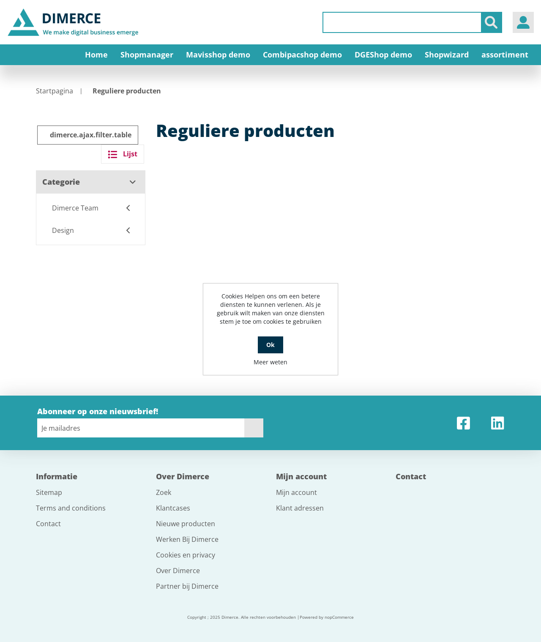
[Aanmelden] (140, 427)
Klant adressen (300, 508)
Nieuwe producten (185, 523)
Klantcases (173, 508)
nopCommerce (339, 617)
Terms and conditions (71, 508)
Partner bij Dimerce (187, 586)
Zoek (163, 492)
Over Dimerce (178, 570)
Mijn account (296, 492)
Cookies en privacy (185, 555)
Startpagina (54, 91)
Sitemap (49, 492)
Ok (270, 345)
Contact (48, 523)
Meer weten (270, 362)
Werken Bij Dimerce (187, 539)
